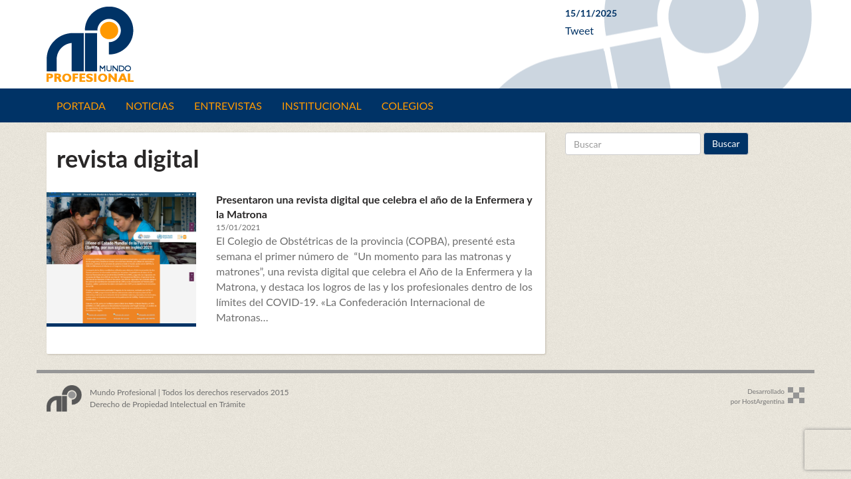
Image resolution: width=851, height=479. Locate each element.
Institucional (322, 105)
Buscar (726, 143)
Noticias (150, 105)
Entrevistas (228, 105)
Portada (81, 105)
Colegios (407, 105)
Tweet (579, 30)
